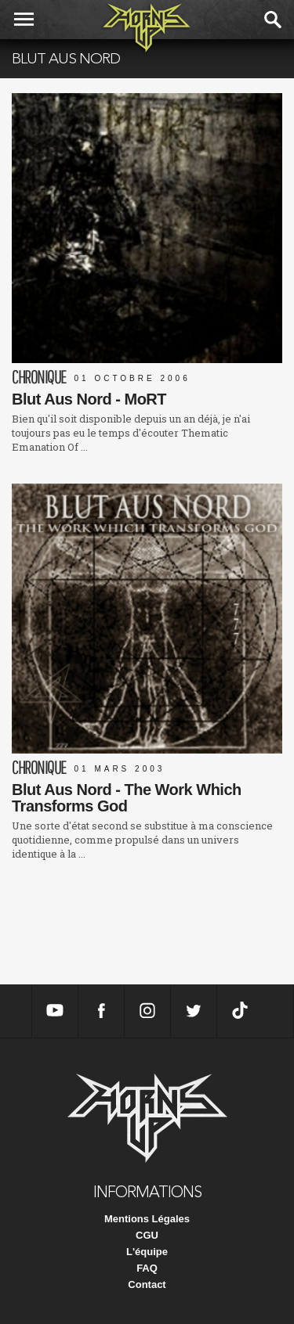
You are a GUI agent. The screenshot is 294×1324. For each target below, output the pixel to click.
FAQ (147, 1268)
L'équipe (147, 1251)
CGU (147, 1235)
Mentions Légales (147, 1219)
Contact (146, 1284)
